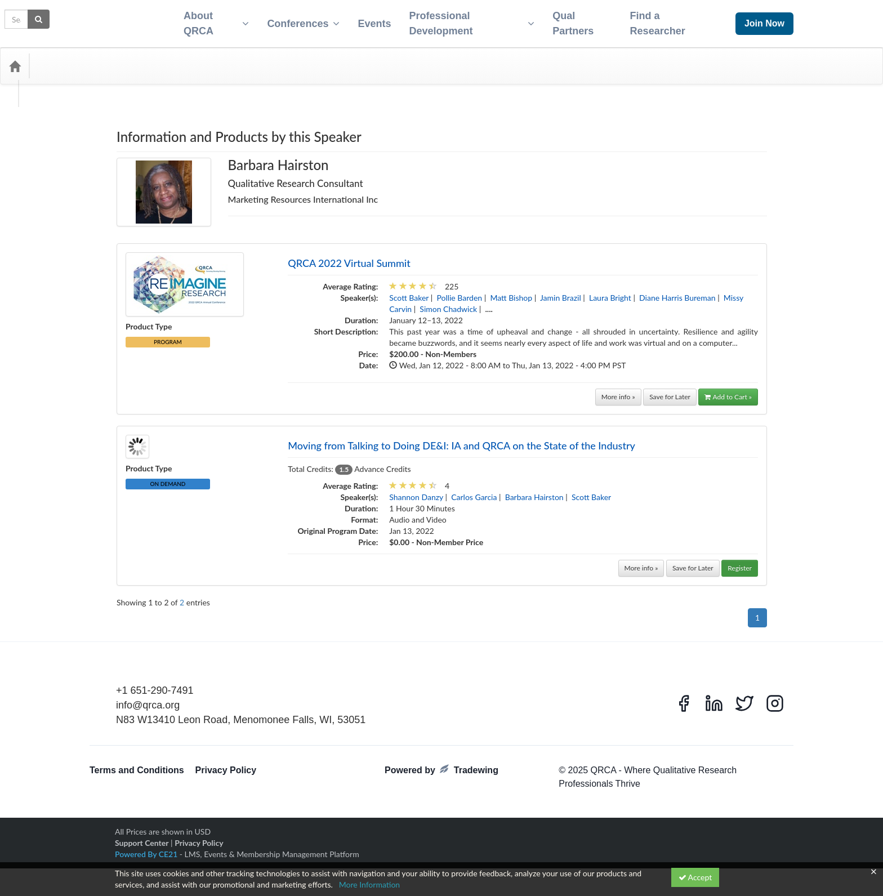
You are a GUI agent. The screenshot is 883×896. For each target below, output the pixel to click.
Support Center (141, 836)
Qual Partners (574, 20)
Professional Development (470, 20)
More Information (369, 884)
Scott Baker (409, 291)
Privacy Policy (226, 763)
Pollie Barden (459, 291)
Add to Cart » (728, 390)
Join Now (764, 20)
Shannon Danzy (416, 490)
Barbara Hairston (534, 490)
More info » (618, 390)
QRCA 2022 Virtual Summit (349, 256)
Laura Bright (610, 291)
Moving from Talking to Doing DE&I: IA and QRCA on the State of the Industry (461, 439)
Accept (695, 877)
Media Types (121, 59)
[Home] (15, 59)
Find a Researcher (661, 20)
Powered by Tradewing (441, 762)
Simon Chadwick (448, 302)
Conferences (298, 20)
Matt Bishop (511, 291)
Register (740, 561)
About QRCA (209, 20)
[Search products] (747, 59)
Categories (62, 59)
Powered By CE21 (147, 847)
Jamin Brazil (560, 291)
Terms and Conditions (137, 763)
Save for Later (669, 390)
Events (369, 20)
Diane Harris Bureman (677, 291)
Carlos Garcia (474, 490)
